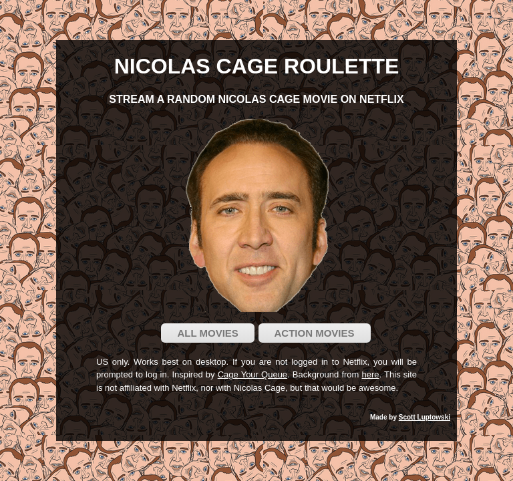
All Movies (207, 333)
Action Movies (315, 333)
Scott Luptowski (424, 417)
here (370, 374)
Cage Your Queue (252, 374)
